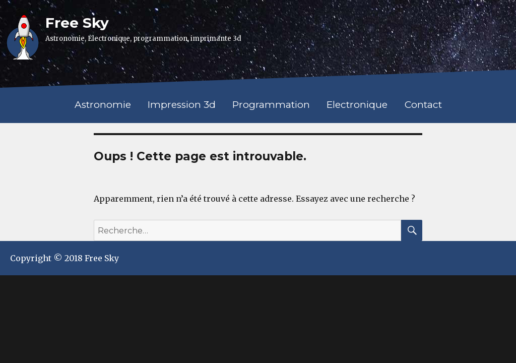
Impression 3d (182, 104)
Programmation (271, 104)
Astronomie (103, 104)
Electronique (357, 104)
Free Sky (77, 22)
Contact (423, 104)
